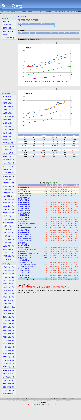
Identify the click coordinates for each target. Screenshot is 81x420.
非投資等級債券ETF (35, 400)
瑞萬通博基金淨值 (8, 206)
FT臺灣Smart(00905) (23, 225)
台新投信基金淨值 (8, 350)
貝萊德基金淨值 (7, 106)
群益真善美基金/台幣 (24, 204)
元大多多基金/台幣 (23, 270)
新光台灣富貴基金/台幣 (24, 255)
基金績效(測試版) (8, 38)
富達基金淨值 (7, 99)
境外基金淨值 (7, 24)
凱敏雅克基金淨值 (8, 186)
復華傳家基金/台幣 (23, 232)
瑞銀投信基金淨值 (8, 337)
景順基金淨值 (7, 113)
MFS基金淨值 (7, 179)
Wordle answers (41, 398)
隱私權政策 (65, 398)
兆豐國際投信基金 (8, 387)
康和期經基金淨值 (8, 377)
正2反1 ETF (72, 400)
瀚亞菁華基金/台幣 (23, 221)
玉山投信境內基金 (8, 320)
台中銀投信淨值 (7, 373)
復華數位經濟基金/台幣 (24, 234)
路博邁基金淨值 (7, 249)
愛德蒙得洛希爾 (7, 173)
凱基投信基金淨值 (8, 353)
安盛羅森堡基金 (7, 236)
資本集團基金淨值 (8, 256)
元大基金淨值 (7, 303)
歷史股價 (13, 11)
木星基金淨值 (7, 149)
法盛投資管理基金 (8, 209)
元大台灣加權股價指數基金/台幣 (27, 264)
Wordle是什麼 (50, 398)
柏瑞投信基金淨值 (8, 287)
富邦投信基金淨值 (8, 357)
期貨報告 (41, 11)
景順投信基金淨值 (8, 390)
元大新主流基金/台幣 (24, 277)
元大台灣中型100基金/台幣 (25, 266)
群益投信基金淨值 (8, 297)
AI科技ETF (50, 400)
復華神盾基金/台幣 (23, 243)
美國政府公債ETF (17, 400)
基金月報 (38, 39)
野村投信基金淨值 (8, 274)
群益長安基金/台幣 (23, 202)
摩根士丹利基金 (7, 232)
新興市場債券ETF (43, 400)
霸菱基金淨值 (7, 103)
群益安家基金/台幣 (23, 208)
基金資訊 (32, 39)
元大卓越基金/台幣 (23, 273)
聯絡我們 (72, 398)
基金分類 (24, 11)
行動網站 (23, 398)
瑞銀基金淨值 (7, 139)
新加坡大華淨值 (7, 153)
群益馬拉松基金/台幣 (24, 200)
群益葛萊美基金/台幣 (24, 213)
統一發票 (9, 398)
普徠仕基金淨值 (7, 252)
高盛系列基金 (7, 136)
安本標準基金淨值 (8, 129)
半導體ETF (61, 400)
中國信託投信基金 (8, 383)
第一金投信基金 (7, 290)
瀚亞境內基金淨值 (8, 280)
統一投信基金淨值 (8, 343)
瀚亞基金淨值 (7, 133)
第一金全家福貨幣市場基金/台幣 (27, 228)
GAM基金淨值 (7, 196)
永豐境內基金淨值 (8, 323)
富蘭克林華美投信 (8, 277)
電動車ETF (66, 400)
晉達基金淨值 (7, 119)
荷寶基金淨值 (7, 226)
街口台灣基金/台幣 (23, 251)
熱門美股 (61, 11)
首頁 (2, 11)
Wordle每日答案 (31, 398)
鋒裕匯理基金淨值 (8, 176)
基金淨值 (18, 11)
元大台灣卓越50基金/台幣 (25, 262)
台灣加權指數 (22, 189)
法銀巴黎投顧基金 (8, 146)
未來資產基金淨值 (8, 246)
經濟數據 (30, 11)
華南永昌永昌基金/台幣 (24, 247)
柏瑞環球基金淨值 (8, 163)
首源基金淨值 (7, 229)
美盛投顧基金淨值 (8, 199)
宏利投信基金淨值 (8, 340)
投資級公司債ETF (26, 400)
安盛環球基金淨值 (8, 239)
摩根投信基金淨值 (8, 293)
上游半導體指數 (10, 400)
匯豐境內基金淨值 (8, 317)
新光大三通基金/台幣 (24, 260)
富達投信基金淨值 (8, 270)
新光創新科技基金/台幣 (24, 258)
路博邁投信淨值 (7, 393)
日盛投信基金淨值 (8, 363)
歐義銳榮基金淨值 (8, 203)
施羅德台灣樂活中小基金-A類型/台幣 (28, 253)
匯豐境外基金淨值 (8, 213)
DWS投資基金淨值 (8, 183)
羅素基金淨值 (7, 242)
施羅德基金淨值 (7, 109)
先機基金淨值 (7, 259)
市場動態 (7, 11)
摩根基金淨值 (7, 123)
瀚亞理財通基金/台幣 (24, 215)
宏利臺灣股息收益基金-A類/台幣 (27, 249)
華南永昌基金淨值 (8, 310)
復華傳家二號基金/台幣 (24, 236)
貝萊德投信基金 (7, 380)
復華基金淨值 (22, 16)
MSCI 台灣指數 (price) (24, 191)
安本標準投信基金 (8, 360)
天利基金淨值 (7, 216)
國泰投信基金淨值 (8, 330)
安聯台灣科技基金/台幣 (24, 195)
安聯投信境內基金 (8, 283)
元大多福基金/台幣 (23, 268)
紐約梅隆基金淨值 (8, 193)
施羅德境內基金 (7, 300)
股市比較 (35, 11)
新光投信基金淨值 (8, 327)
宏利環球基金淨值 (8, 159)
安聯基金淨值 (7, 126)
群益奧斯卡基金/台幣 (24, 210)
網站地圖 (58, 398)
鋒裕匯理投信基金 (8, 370)
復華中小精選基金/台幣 (24, 238)
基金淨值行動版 (7, 31)
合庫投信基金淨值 (8, 347)
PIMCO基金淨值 (7, 143)
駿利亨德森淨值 (7, 166)
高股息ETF (55, 400)
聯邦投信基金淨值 (8, 367)
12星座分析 (16, 398)
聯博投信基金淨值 (8, 267)
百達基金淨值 (7, 189)
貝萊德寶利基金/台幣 (24, 198)
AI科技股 (55, 11)
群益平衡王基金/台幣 (24, 206)
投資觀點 (66, 11)
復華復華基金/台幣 (23, 187)
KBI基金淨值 (6, 169)
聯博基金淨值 (7, 96)
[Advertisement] (52, 5)
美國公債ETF (48, 11)
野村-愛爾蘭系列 (7, 222)
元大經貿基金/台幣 (23, 275)
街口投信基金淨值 (8, 313)
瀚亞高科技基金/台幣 (24, 217)
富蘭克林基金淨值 (8, 116)
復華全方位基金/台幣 (24, 245)
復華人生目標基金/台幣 (24, 240)
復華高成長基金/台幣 (24, 230)
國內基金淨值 (7, 28)
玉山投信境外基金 (8, 219)
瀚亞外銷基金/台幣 (23, 219)
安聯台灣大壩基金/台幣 (24, 193)
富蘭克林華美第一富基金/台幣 (26, 223)
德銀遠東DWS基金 (8, 307)
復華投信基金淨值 (8, 333)
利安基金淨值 (7, 156)
